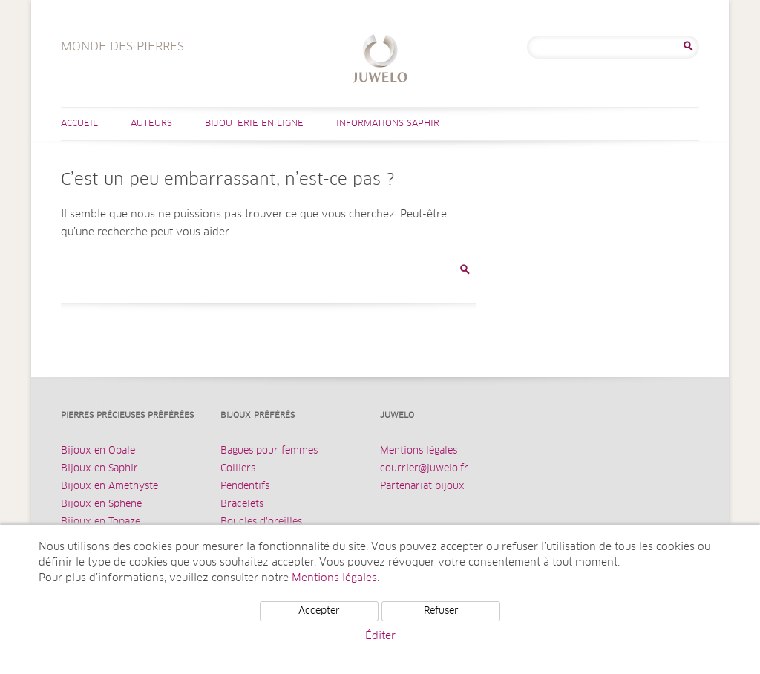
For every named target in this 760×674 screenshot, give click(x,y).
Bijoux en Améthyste (109, 486)
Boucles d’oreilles (261, 522)
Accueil (79, 124)
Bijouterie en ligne (254, 124)
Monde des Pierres (380, 60)
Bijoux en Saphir (99, 469)
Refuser (441, 611)
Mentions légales (418, 451)
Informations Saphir (387, 124)
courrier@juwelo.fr (424, 469)
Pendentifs (244, 486)
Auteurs (151, 124)
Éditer (380, 636)
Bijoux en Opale (98, 451)
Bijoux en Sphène (101, 504)
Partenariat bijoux (422, 486)
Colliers (237, 469)
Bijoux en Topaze (100, 522)
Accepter (319, 611)
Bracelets (241, 504)
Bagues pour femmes (269, 451)
